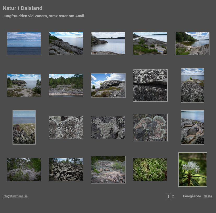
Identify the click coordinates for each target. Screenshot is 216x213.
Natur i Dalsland (22, 8)
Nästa (207, 196)
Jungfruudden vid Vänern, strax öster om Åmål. (44, 16)
